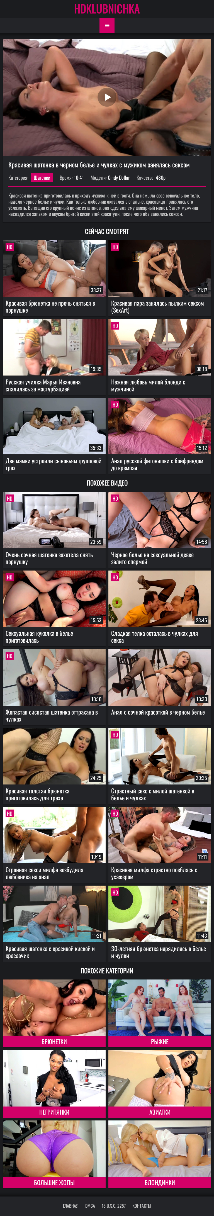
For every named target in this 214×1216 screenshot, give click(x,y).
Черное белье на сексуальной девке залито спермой (152, 558)
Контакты (141, 1205)
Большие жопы (54, 1182)
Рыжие (160, 1041)
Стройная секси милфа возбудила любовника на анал (44, 873)
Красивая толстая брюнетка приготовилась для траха (37, 794)
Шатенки (42, 177)
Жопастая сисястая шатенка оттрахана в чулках (52, 715)
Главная (71, 1205)
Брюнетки (54, 1041)
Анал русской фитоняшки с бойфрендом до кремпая (157, 464)
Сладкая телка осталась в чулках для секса (154, 636)
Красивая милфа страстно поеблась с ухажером (154, 873)
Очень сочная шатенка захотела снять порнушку (49, 558)
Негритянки (54, 1111)
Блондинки (160, 1182)
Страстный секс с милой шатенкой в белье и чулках (152, 794)
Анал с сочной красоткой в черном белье (158, 711)
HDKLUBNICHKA (107, 8)
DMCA (90, 1205)
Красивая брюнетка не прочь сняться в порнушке (50, 306)
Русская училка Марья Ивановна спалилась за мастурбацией (43, 385)
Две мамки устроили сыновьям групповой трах (53, 464)
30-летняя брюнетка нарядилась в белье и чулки (158, 952)
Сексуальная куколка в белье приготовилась (39, 636)
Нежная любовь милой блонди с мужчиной (148, 385)
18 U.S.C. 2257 (114, 1205)
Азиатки (160, 1111)
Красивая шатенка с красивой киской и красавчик (50, 952)
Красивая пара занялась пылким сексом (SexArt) (157, 306)
